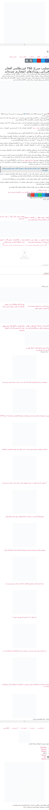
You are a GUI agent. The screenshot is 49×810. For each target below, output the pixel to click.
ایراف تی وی (22, 56)
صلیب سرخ (36, 128)
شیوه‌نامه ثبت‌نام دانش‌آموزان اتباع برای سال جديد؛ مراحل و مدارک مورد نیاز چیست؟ (24, 382)
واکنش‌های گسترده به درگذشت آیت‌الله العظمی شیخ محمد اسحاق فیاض (24, 516)
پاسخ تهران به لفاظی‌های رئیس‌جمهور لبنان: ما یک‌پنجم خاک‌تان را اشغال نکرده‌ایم (13, 328)
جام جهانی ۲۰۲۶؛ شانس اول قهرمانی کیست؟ (24, 617)
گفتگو (38, 56)
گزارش (45, 56)
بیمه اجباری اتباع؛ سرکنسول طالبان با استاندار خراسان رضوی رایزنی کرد (24, 583)
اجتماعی (44, 190)
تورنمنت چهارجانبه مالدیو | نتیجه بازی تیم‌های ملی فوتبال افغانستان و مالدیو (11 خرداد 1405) (24, 416)
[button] (24, 44)
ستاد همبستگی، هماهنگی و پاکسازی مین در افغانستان (29, 192)
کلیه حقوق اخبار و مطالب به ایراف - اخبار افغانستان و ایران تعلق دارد (30, 805)
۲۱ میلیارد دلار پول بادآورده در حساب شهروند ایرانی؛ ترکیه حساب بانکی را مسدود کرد (24, 483)
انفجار (45, 192)
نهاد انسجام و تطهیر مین (29, 160)
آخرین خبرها (13, 56)
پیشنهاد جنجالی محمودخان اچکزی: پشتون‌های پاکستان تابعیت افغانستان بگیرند (24, 550)
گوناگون (40, 190)
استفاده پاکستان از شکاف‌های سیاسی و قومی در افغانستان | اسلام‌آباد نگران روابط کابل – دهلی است (25, 685)
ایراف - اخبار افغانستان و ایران (41, 719)
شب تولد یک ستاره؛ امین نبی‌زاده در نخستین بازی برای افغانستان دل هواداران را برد (24, 651)
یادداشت (31, 56)
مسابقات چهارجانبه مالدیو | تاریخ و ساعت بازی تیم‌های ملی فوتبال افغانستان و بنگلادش (24, 449)
